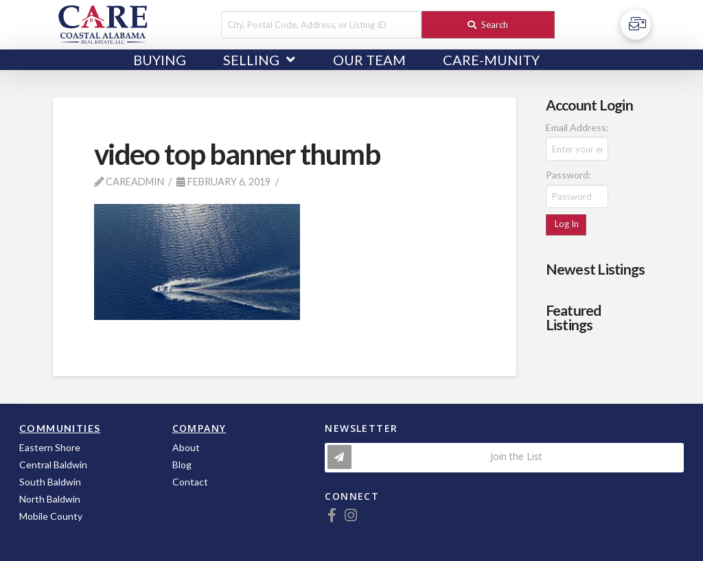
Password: (568, 175)
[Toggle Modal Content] (504, 457)
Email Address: (577, 127)
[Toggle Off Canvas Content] (636, 25)
